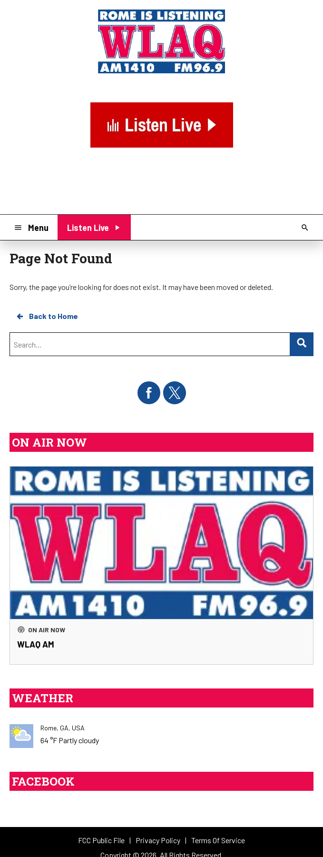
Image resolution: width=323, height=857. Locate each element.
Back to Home (46, 316)
